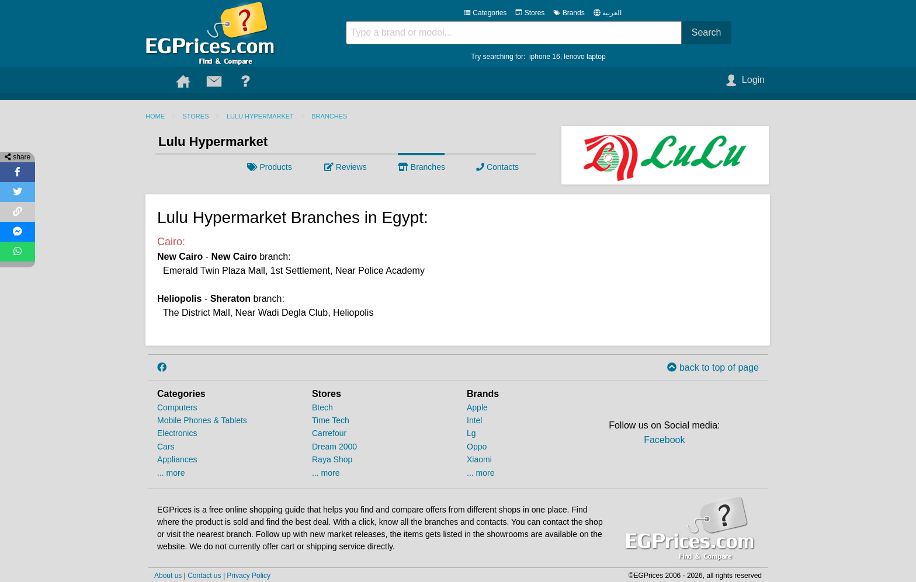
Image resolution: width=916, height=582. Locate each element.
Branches (329, 116)
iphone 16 (544, 57)
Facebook (664, 440)
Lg (471, 433)
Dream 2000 (334, 446)
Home (155, 116)
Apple (477, 407)
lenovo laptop (584, 57)
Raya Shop (332, 459)
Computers (177, 407)
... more (171, 473)
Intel (474, 420)
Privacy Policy (248, 575)
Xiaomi (479, 459)
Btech (322, 407)
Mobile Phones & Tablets (202, 420)
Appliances (177, 459)
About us (168, 575)
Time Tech (330, 420)
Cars (166, 446)
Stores (529, 13)
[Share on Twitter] (17, 192)
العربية (612, 13)
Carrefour (329, 433)
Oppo (477, 446)
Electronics (177, 433)
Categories (485, 13)
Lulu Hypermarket (260, 116)
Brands (568, 13)
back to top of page (713, 367)
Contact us (204, 575)
